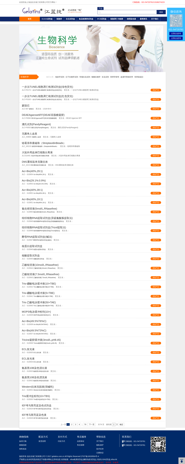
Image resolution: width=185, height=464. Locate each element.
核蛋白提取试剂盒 (32, 246)
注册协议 (100, 453)
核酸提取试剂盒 (31, 255)
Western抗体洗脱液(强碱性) (38, 386)
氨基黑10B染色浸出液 (34, 368)
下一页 (91, 424)
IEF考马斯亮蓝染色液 (34, 414)
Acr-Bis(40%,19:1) (32, 199)
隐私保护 (100, 445)
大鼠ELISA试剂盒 (103, 459)
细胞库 (59, 19)
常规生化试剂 (84, 77)
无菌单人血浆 (29, 133)
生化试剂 (105, 77)
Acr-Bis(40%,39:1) (32, 189)
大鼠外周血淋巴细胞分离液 (37, 152)
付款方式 (61, 441)
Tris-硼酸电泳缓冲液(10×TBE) (39, 283)
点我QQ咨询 (176, 34)
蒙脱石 (26, 105)
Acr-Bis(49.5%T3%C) (34, 330)
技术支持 (100, 449)
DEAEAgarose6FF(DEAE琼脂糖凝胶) (43, 114)
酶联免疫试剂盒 (89, 459)
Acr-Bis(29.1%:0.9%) (34, 180)
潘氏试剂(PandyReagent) (36, 124)
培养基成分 (138, 77)
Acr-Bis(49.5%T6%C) (34, 321)
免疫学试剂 (59, 77)
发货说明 (42, 441)
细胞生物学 (95, 77)
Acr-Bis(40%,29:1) (32, 171)
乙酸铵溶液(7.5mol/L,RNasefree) (40, 274)
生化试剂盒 (70, 19)
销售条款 (22, 449)
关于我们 (154, 19)
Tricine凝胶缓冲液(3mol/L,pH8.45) (41, 339)
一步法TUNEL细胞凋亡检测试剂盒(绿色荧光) (47, 86)
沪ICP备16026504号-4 (90, 456)
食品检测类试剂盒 (86, 19)
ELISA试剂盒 (47, 19)
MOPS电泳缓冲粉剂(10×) (36, 311)
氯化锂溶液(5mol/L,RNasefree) (39, 208)
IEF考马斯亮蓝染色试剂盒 (37, 405)
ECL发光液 (28, 349)
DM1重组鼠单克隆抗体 (35, 161)
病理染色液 (131, 19)
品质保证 (80, 441)
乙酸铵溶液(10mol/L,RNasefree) (40, 264)
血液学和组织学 (127, 77)
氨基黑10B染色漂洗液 (34, 377)
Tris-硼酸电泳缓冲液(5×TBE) (38, 293)
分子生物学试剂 (72, 77)
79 (85, 424)
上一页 (63, 424)
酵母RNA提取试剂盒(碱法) (37, 236)
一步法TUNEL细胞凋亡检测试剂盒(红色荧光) (47, 96)
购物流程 (22, 445)
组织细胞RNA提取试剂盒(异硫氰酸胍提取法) (47, 218)
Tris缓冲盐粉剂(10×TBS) (36, 396)
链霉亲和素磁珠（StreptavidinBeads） (44, 143)
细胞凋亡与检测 (116, 19)
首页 (29, 19)
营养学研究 (114, 77)
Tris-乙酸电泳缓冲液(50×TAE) (39, 302)
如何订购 (22, 441)
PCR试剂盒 (101, 19)
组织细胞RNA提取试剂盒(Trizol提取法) (44, 227)
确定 (121, 424)
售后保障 (80, 445)
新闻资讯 (143, 19)
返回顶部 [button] (181, 460)
